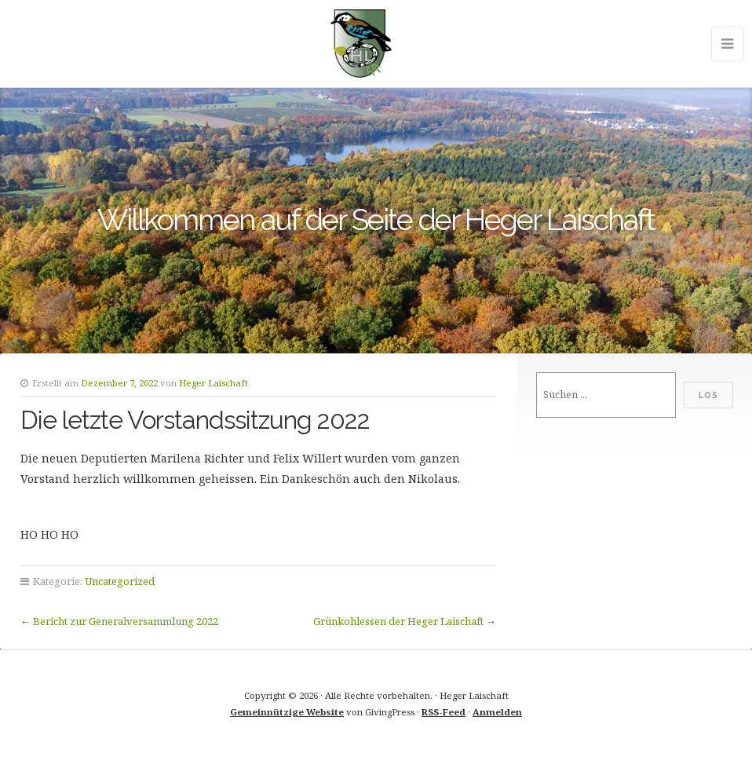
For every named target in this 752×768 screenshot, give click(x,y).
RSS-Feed (443, 712)
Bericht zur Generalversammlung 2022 (125, 621)
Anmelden (497, 712)
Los (708, 395)
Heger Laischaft (213, 383)
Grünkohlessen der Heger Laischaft (398, 621)
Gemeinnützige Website (287, 712)
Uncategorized (120, 581)
